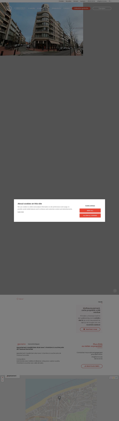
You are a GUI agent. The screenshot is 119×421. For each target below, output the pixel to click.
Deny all (90, 210)
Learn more (21, 211)
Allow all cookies (90, 215)
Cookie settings (90, 205)
